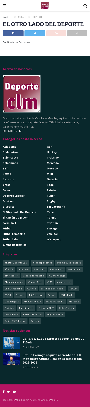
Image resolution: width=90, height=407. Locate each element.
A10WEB (15, 400)
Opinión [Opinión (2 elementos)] (9, 308)
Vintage (52, 228)
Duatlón (8, 201)
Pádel (50, 185)
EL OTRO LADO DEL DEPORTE (26, 17)
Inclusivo (53, 157)
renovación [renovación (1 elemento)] (11, 314)
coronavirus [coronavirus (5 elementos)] (64, 282)
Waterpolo (54, 239)
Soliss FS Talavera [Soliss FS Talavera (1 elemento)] (15, 321)
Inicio (5, 17)
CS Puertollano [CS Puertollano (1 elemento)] (13, 288)
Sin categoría (56, 206)
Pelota (51, 190)
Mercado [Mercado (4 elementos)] (74, 301)
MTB (50, 174)
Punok (51, 195)
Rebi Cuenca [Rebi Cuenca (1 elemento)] (66, 308)
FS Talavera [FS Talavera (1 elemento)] (36, 295)
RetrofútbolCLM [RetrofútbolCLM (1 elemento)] (32, 314)
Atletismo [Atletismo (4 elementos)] (39, 269)
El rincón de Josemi (16, 217)
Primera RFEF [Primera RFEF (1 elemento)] (46, 308)
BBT (5, 168)
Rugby (51, 201)
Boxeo (7, 174)
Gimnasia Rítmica (15, 245)
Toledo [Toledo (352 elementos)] (35, 321)
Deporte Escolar (13, 195)
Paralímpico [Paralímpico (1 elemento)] (26, 308)
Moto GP (52, 168)
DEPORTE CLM (12, 131)
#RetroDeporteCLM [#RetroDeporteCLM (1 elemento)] (16, 262)
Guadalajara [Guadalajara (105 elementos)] (12, 301)
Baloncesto (10, 157)
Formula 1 (9, 223)
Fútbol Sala (10, 239)
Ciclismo (8, 179)
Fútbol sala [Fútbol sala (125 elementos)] (66, 295)
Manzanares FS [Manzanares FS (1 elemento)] (55, 301)
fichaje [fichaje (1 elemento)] (20, 295)
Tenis (50, 212)
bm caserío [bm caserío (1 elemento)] (11, 275)
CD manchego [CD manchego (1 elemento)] (57, 275)
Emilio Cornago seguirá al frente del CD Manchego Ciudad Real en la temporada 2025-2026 (52, 358)
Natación (53, 179)
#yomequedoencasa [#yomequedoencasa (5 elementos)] (69, 262)
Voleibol (52, 234)
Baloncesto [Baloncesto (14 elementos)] (56, 269)
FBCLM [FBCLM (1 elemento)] (73, 288)
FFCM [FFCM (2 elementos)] (8, 295)
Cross (6, 185)
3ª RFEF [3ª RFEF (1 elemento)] (9, 269)
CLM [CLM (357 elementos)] (49, 282)
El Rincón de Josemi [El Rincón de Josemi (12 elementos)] (52, 288)
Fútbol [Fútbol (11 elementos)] (51, 295)
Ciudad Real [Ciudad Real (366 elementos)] (35, 282)
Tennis (51, 217)
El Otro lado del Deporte (19, 212)
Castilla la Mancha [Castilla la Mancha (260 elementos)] (33, 275)
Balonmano (10, 163)
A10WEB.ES (52, 400)
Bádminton (10, 152)
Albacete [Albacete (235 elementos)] (23, 269)
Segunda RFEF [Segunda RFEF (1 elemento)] (55, 314)
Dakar (7, 190)
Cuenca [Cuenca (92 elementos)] (31, 288)
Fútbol (7, 228)
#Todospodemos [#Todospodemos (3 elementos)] (42, 262)
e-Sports (8, 206)
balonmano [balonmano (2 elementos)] (75, 269)
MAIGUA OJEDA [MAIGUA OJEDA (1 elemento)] (32, 301)
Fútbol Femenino (14, 234)
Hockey (52, 152)
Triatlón (52, 223)
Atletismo (9, 146)
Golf (50, 146)
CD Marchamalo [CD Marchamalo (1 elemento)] (14, 282)
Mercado (53, 163)
